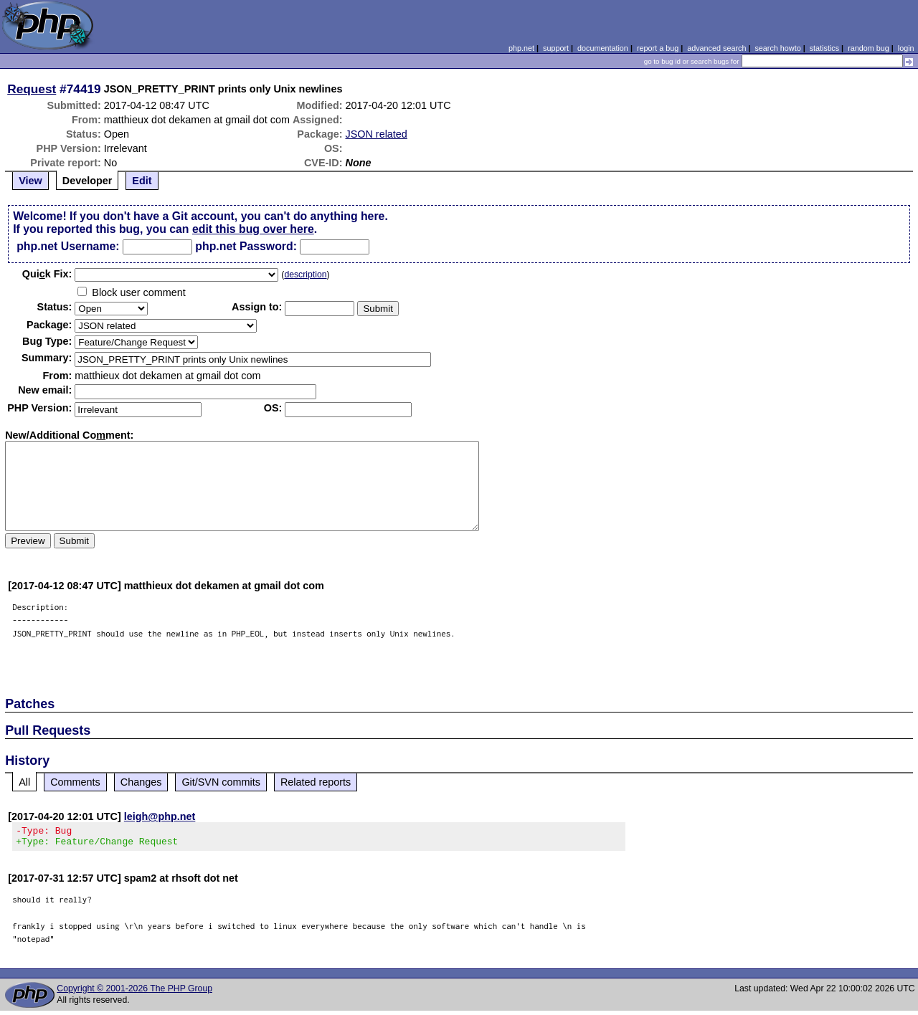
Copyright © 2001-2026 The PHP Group (134, 993)
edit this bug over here (253, 229)
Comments (75, 782)
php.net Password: (246, 246)
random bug (868, 48)
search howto (777, 48)
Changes (141, 782)
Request (31, 89)
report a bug (657, 48)
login (906, 48)
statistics (824, 48)
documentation (602, 48)
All (24, 782)
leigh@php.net (160, 816)
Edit (141, 180)
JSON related (376, 134)
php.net (521, 48)
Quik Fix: (47, 274)
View (30, 180)
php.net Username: (67, 246)
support (556, 48)
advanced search (716, 48)
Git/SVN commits (220, 782)
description (305, 275)
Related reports (315, 782)
